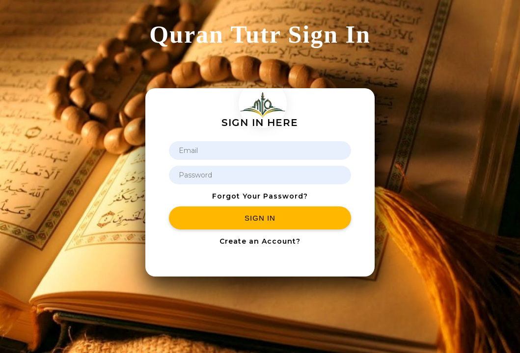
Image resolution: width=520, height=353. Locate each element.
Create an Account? (260, 241)
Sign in (260, 218)
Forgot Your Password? (260, 196)
